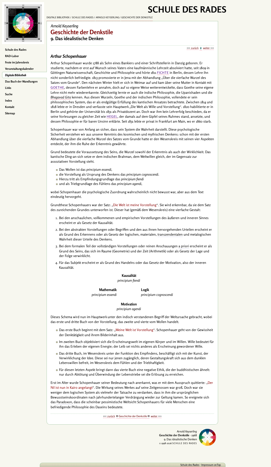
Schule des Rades (15, 49)
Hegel (112, 117)
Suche (8, 94)
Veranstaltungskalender (19, 68)
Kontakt (9, 107)
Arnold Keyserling (107, 17)
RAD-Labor (12, 56)
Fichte (163, 73)
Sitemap (10, 113)
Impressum (202, 464)
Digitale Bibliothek (15, 75)
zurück (195, 48)
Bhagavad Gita (61, 97)
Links (8, 87)
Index (8, 100)
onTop (211, 464)
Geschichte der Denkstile (137, 17)
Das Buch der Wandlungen (21, 81)
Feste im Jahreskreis (17, 62)
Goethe (57, 87)
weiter (206, 48)
